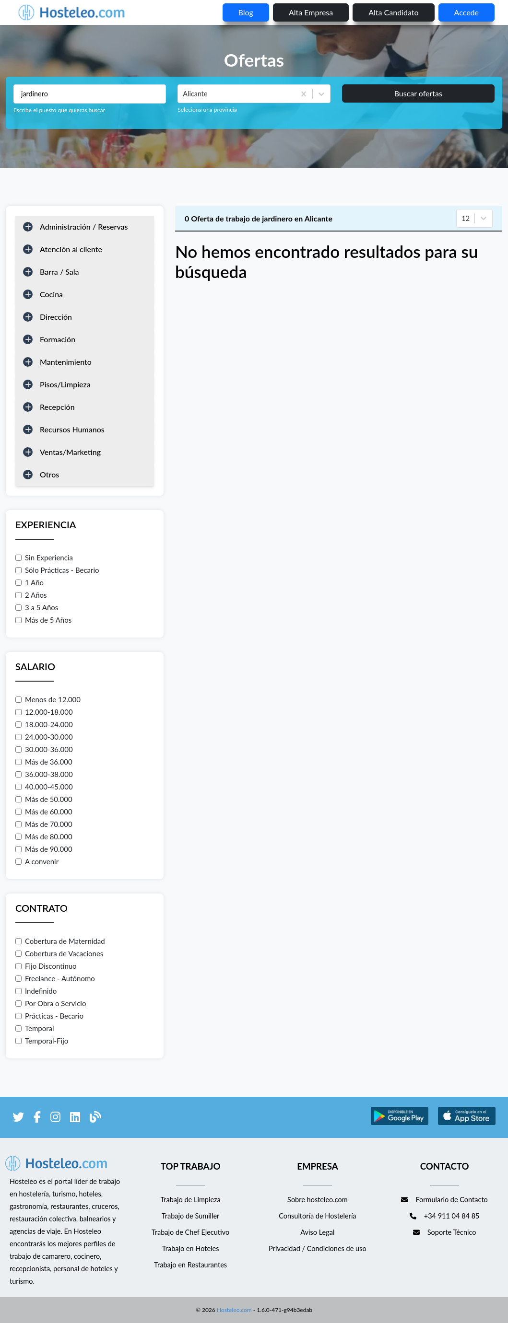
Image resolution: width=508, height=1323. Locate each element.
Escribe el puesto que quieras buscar (59, 110)
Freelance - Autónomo (55, 978)
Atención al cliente (71, 249)
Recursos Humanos (72, 429)
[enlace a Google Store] (399, 1123)
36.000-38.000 (44, 774)
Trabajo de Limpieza (190, 1199)
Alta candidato (393, 12)
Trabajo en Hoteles (190, 1248)
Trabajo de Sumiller (191, 1216)
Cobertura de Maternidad (60, 941)
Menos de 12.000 (48, 699)
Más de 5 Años (43, 619)
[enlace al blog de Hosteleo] (95, 1118)
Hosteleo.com (233, 1309)
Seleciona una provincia (206, 109)
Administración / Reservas (84, 226)
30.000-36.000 (44, 749)
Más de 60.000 (43, 811)
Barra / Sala (59, 271)
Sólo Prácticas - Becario (57, 570)
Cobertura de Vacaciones (59, 953)
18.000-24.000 (44, 724)
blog (245, 12)
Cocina (51, 294)
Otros (49, 474)
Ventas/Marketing (70, 451)
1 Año (29, 582)
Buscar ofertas (418, 93)
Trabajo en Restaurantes (190, 1265)
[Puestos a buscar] (89, 94)
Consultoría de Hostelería (317, 1216)
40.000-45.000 (44, 786)
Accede (466, 12)
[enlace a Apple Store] (467, 1123)
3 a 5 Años (36, 607)
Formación (57, 339)
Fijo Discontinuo (46, 966)
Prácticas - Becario (49, 1015)
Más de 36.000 (43, 761)
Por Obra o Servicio (50, 1003)
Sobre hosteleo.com (317, 1199)
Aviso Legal (317, 1232)
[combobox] (184, 94)
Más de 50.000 (43, 799)
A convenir (37, 861)
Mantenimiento (66, 361)
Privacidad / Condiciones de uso (317, 1248)
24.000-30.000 (44, 736)
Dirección (56, 316)
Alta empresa (311, 12)
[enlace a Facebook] (37, 1118)
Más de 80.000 (43, 836)
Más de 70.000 (43, 824)
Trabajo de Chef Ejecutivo (190, 1232)
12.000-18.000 (44, 712)
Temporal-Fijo (41, 1040)
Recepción (57, 406)
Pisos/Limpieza (65, 384)
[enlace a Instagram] (55, 1118)
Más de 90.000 (43, 849)
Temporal (34, 1028)
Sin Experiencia (44, 557)
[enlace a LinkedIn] (75, 1118)
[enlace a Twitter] (18, 1118)
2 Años (31, 595)
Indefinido (36, 990)
